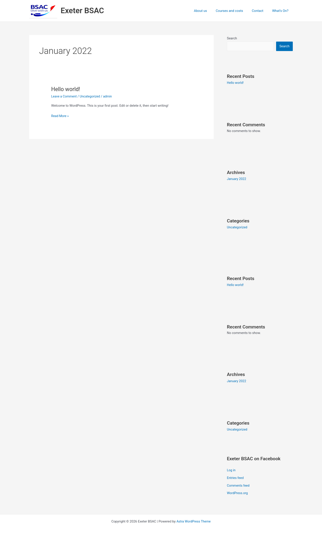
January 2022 (237, 179)
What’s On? (281, 11)
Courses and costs (234, 11)
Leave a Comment (64, 96)
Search (232, 38)
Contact (261, 11)
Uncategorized (91, 96)
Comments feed (238, 484)
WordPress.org (238, 491)
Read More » (60, 115)
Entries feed (235, 477)
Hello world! (66, 89)
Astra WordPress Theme (193, 520)
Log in (231, 469)
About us (208, 11)
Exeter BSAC (82, 10)
